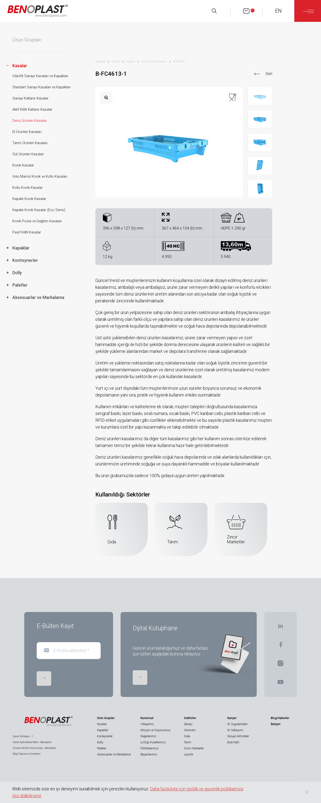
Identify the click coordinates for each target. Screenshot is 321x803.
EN (278, 11)
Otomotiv (190, 730)
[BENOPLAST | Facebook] (280, 646)
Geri (268, 73)
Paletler (101, 748)
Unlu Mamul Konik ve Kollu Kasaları (39, 176)
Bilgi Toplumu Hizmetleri (27, 754)
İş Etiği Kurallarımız (152, 742)
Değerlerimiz (148, 736)
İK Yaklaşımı (235, 730)
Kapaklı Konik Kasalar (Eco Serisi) (38, 210)
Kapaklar (102, 730)
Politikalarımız (149, 748)
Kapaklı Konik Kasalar (29, 199)
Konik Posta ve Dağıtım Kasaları (37, 221)
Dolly (100, 742)
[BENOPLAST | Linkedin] (280, 627)
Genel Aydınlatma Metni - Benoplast (32, 742)
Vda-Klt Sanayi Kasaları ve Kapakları (40, 76)
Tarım (187, 742)
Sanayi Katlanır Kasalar (30, 98)
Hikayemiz (147, 724)
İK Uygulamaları (237, 724)
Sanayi (188, 724)
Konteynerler (105, 736)
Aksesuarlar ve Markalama (114, 754)
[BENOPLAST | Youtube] (280, 683)
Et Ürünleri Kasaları (26, 132)
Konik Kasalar (23, 165)
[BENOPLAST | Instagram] (280, 664)
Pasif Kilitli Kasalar (26, 232)
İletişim (275, 724)
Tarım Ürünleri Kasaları (30, 143)
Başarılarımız (148, 754)
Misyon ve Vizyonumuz (155, 730)
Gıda (187, 736)
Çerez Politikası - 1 (23, 736)
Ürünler (116, 61)
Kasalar (130, 61)
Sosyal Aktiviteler (238, 736)
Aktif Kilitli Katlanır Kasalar (32, 110)
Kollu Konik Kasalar (27, 188)
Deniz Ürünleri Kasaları (29, 121)
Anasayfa (100, 61)
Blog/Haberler (280, 718)
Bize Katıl (233, 742)
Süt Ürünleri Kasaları (28, 154)
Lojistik (188, 754)
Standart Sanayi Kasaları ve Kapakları (41, 87)
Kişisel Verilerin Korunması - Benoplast (34, 748)
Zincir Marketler (194, 748)
